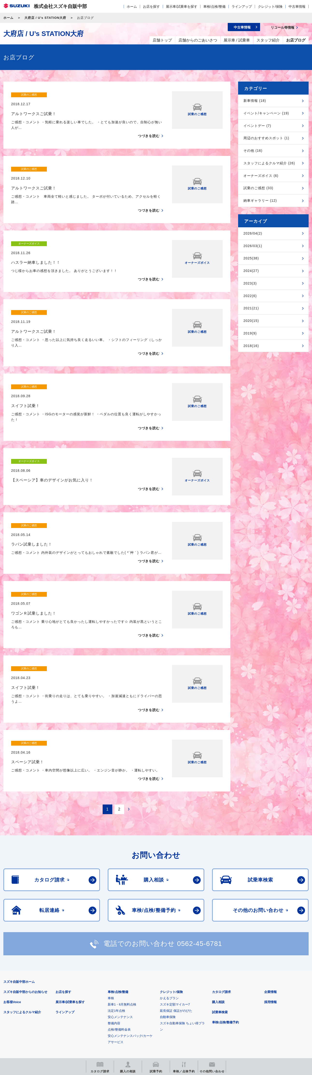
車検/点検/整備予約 (225, 952)
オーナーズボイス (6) (260, 176)
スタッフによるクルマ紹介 (22, 942)
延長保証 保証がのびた (176, 940)
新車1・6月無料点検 (122, 934)
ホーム (132, 6)
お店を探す (151, 6)
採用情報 (270, 932)
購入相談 (218, 932)
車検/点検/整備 (214, 6)
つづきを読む (149, 127)
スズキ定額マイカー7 (175, 934)
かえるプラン (169, 928)
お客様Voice (12, 932)
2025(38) (251, 258)
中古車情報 (297, 6)
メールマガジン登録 (149, 1023)
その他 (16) (252, 151)
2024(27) (251, 271)
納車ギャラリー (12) (260, 200)
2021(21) (251, 308)
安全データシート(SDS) (20, 999)
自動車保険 (168, 947)
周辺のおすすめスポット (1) (266, 138)
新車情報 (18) (254, 101)
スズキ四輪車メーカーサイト (28, 1023)
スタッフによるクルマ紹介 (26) (269, 163)
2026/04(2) (252, 233)
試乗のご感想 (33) (258, 188)
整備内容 (114, 953)
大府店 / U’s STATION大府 (45, 18)
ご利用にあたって (59, 999)
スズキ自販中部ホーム (19, 911)
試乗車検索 (220, 942)
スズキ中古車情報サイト (269, 1023)
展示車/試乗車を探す (181, 6)
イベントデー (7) (257, 126)
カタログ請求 (221, 921)
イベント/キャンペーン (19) (266, 113)
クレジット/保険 (270, 6)
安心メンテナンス (120, 947)
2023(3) (250, 283)
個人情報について (94, 999)
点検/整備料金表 (119, 959)
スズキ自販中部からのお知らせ (25, 921)
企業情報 (270, 921)
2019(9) (250, 333)
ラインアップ (242, 6)
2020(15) (251, 321)
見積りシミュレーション (88, 1023)
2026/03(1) (252, 246)
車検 (111, 928)
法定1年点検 (116, 940)
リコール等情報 (209, 1023)
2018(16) (251, 346)
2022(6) (250, 296)
